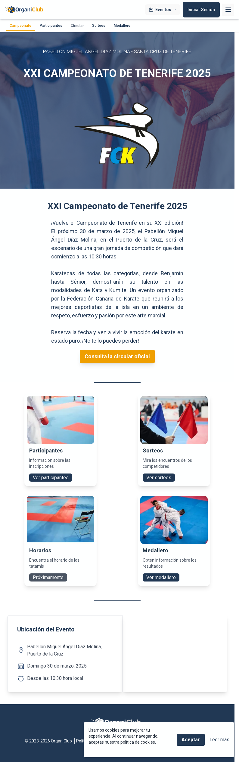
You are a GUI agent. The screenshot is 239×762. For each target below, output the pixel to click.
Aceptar (191, 739)
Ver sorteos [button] (158, 477)
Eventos (163, 9)
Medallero (122, 25)
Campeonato (20, 25)
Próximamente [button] (48, 577)
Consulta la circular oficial (117, 356)
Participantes (51, 25)
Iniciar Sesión (201, 9)
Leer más (219, 739)
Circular (77, 26)
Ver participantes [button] (51, 477)
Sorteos (98, 25)
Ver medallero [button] (161, 577)
